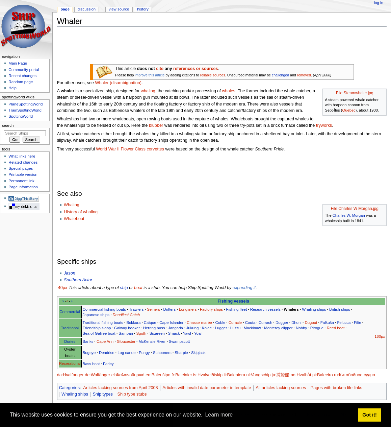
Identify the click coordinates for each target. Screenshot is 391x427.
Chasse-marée (199, 323)
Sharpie (181, 353)
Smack (174, 333)
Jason (69, 273)
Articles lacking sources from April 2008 (120, 387)
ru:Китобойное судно (354, 375)
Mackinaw (252, 328)
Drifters (169, 309)
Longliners (188, 309)
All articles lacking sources (281, 387)
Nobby (301, 328)
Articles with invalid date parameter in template (206, 387)
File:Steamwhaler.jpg (354, 93)
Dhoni (296, 323)
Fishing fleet (236, 309)
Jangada (175, 328)
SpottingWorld (20, 116)
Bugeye (89, 353)
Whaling (71, 205)
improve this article (149, 75)
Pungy (144, 353)
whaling (148, 91)
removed (304, 75)
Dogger (282, 323)
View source (119, 9)
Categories (69, 387)
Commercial (69, 312)
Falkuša (327, 323)
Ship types (103, 394)
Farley (108, 364)
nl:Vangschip (258, 375)
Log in (378, 3)
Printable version (22, 174)
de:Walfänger (97, 375)
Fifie (357, 323)
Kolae (207, 328)
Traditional (70, 328)
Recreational (70, 363)
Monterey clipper (278, 328)
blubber (156, 125)
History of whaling (81, 212)
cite (159, 68)
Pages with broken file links (336, 387)
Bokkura (133, 323)
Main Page (17, 63)
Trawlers (136, 309)
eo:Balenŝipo (158, 375)
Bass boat (91, 364)
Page (65, 9)
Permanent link (21, 181)
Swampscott (179, 341)
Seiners (153, 309)
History (143, 9)
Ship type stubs (132, 394)
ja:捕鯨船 (280, 375)
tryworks (324, 125)
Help (12, 88)
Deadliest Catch (126, 315)
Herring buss (154, 328)
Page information (23, 187)
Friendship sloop (97, 328)
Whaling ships (314, 309)
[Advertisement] (180, 47)
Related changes (22, 162)
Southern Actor (78, 280)
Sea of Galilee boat (99, 333)
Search (8, 125)
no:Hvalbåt (301, 375)
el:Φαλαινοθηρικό (128, 375)
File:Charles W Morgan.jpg (355, 208)
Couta (250, 323)
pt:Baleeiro (322, 375)
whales (228, 91)
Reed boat (336, 328)
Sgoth (141, 333)
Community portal (23, 70)
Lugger (221, 328)
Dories (69, 341)
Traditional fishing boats (103, 323)
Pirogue (316, 328)
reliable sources (212, 75)
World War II (108, 149)
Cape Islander (171, 323)
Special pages (20, 168)
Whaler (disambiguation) (118, 82)
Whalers (291, 309)
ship (124, 287)
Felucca (343, 323)
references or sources (195, 68)
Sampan (126, 333)
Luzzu (235, 328)
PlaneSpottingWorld (25, 104)
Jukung (192, 328)
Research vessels (265, 309)
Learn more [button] (219, 415)
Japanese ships (96, 315)
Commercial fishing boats (104, 309)
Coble (220, 323)
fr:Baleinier (182, 375)
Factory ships (211, 309)
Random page (20, 82)
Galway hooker (127, 328)
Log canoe (126, 353)
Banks (88, 341)
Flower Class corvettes (142, 149)
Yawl (187, 333)
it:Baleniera (234, 375)
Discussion (87, 9)
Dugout (311, 323)
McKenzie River (151, 341)
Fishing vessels (233, 301)
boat (138, 287)
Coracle (235, 323)
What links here (21, 156)
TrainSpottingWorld (24, 110)
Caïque (150, 323)
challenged (280, 75)
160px (379, 336)
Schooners (162, 353)
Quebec (348, 110)
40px (63, 287)
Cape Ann (105, 341)
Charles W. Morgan (349, 215)
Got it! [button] (369, 415)
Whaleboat (74, 218)
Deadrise (106, 353)
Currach (265, 323)
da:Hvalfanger (70, 375)
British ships (339, 309)
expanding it (244, 287)
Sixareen (157, 333)
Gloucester (126, 341)
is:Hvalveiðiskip (208, 375)
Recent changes (22, 76)
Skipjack (198, 353)
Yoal (198, 333)
